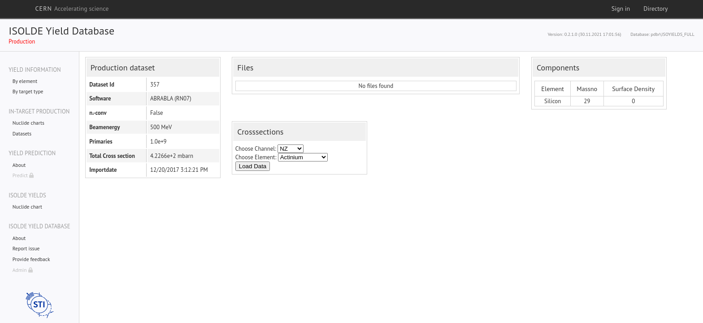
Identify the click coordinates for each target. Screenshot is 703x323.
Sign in (621, 8)
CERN (71, 8)
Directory (655, 8)
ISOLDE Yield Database (61, 31)
